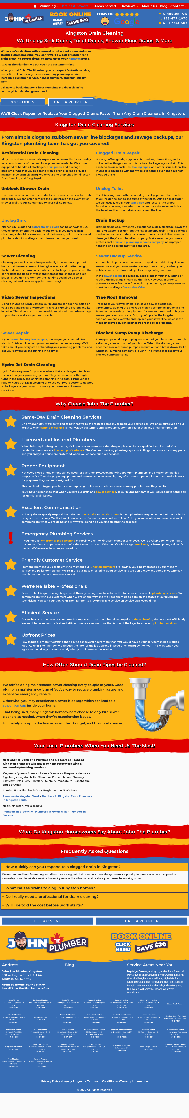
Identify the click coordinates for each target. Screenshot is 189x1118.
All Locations (175, 23)
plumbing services (164, 593)
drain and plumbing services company (138, 242)
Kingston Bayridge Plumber (94, 1030)
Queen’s (143, 971)
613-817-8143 (94, 1037)
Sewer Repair (15, 333)
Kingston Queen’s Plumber (121, 1030)
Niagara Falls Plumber (13, 1047)
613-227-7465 (13, 1008)
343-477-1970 (175, 18)
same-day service (52, 427)
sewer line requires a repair (29, 339)
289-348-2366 (94, 1022)
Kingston (75, 58)
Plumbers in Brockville (18, 811)
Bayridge (132, 971)
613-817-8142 (121, 1037)
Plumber (153, 1047)
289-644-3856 (67, 1052)
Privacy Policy (50, 1081)
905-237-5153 (175, 1021)
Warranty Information (133, 1081)
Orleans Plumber (121, 1000)
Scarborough (145, 1047)
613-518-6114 (94, 1008)
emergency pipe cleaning (58, 540)
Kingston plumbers (102, 566)
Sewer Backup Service (119, 256)
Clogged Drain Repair (118, 153)
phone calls (88, 514)
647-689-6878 (175, 1052)
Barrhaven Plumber (40, 1000)
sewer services (106, 491)
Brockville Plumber (67, 1015)
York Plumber (13, 1059)
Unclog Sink (13, 220)
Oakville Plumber (67, 1044)
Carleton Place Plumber (121, 1015)
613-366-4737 (121, 1022)
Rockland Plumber (94, 1044)
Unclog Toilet (109, 188)
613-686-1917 (13, 1022)
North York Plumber (40, 1044)
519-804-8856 (148, 1037)
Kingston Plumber (67, 1030)
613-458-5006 (121, 1008)
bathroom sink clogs (45, 227)
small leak (141, 544)
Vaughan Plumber (40, 1059)
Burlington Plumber (94, 1015)
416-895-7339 (40, 1037)
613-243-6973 (40, 1020)
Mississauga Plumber (175, 1030)
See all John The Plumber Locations (25, 988)
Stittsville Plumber (13, 1015)
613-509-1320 (67, 1008)
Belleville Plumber (40, 1017)
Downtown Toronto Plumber (175, 1044)
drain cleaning (143, 619)
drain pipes (54, 167)
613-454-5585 (40, 1008)
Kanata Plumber (67, 1000)
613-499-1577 (67, 1022)
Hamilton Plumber (148, 1015)
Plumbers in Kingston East (59, 796)
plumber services (165, 623)
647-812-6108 (13, 1037)
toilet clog (137, 202)
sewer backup (113, 275)
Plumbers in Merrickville (51, 811)
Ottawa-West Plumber (148, 1000)
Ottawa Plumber (13, 1000)
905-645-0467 (148, 1022)
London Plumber (148, 1030)
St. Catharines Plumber (121, 1046)
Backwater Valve (134, 287)
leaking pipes (141, 167)
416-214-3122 (148, 1049)
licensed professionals (69, 450)
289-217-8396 (40, 1066)
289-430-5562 (175, 1037)
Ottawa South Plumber (175, 1004)
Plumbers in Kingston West (21, 796)
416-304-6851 (40, 1052)
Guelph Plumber (40, 1030)
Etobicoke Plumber (13, 1030)
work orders (110, 514)
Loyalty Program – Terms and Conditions (89, 1081)
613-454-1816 (94, 1052)
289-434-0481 (121, 1050)
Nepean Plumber (94, 1000)
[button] (49, 6)
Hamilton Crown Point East (175, 1016)
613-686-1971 (148, 1008)
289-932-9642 (13, 1049)
